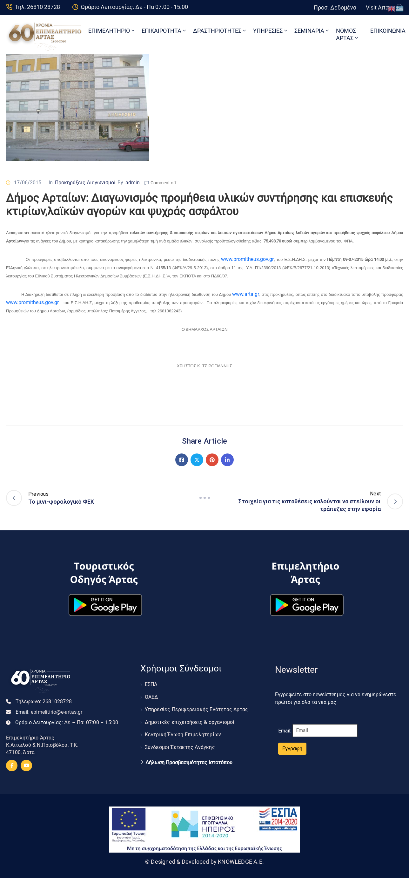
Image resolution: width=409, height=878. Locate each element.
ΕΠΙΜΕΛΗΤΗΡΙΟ (112, 30)
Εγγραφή (292, 748)
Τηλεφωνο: (44, 701)
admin (132, 183)
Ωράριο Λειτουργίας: (66, 722)
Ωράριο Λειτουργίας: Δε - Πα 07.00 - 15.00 (134, 6)
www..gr (245, 294)
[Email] (325, 730)
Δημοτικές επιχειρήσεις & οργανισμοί (190, 718)
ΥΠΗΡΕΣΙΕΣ (270, 30)
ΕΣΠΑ (151, 684)
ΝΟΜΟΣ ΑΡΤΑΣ (347, 34)
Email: (49, 712)
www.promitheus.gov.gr (247, 259)
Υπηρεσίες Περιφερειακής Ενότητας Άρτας (196, 707)
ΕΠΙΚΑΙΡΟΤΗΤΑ (164, 30)
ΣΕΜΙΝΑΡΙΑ (312, 30)
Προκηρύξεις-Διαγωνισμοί (85, 183)
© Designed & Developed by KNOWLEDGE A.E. (204, 861)
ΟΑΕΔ (151, 695)
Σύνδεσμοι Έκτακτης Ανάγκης (180, 741)
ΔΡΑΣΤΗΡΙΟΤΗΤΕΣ (220, 30)
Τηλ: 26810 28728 (37, 6)
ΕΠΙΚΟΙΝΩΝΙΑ (388, 30)
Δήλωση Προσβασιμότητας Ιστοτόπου (188, 756)
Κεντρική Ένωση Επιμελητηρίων (183, 730)
